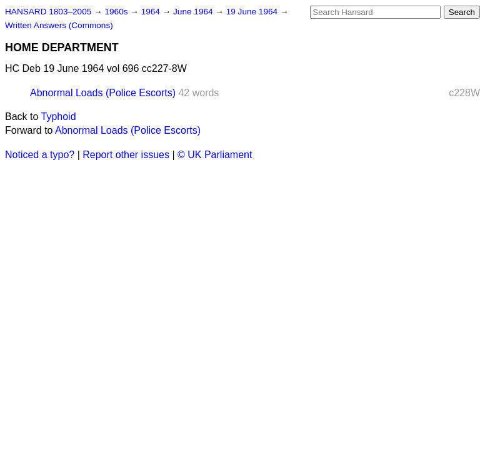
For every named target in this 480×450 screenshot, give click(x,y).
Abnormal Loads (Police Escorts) (103, 93)
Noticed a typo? (39, 154)
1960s (117, 11)
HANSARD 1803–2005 (48, 11)
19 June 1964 (253, 11)
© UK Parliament (215, 154)
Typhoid (58, 116)
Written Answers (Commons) (59, 25)
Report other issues (125, 154)
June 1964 (194, 11)
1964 (151, 11)
